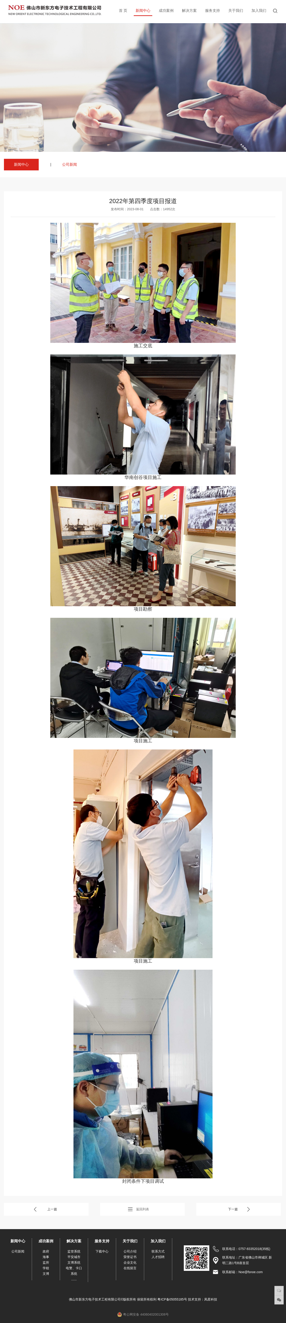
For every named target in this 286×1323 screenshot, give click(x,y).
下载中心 (101, 1251)
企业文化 (130, 1262)
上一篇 (52, 1209)
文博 (46, 1273)
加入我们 (258, 11)
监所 (46, 1262)
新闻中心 (143, 11)
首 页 (123, 11)
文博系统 (73, 1262)
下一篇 (233, 1209)
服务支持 (212, 11)
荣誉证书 (130, 1257)
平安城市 (73, 1257)
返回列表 (142, 1209)
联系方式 (158, 1251)
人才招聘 (158, 1257)
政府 (46, 1251)
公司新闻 (69, 164)
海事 (46, 1257)
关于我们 (235, 11)
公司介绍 (130, 1251)
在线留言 (130, 1268)
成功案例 (166, 11)
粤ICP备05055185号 (172, 1299)
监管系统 (73, 1251)
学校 (46, 1268)
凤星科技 (210, 1299)
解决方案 (189, 11)
